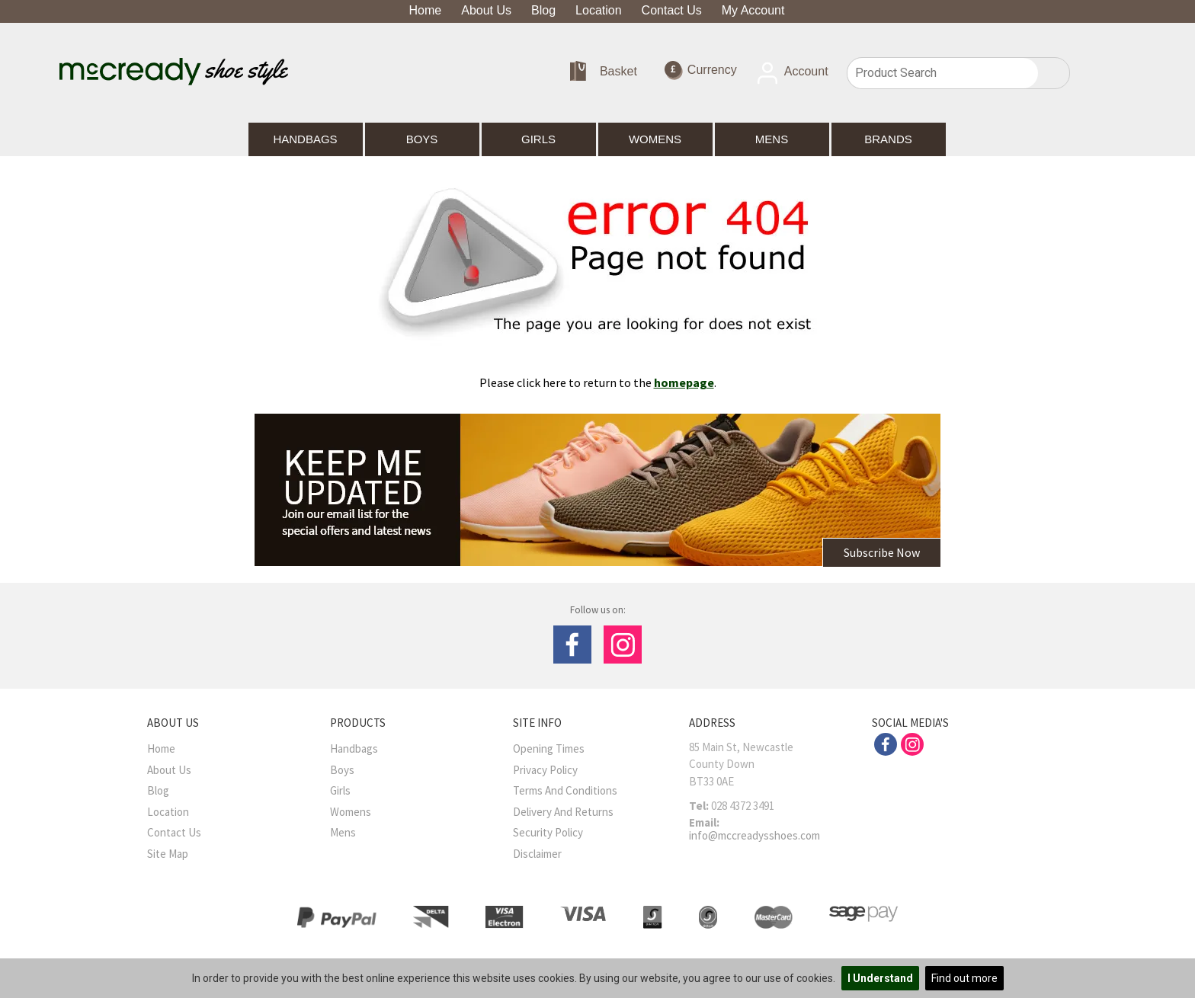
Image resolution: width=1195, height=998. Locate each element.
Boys (422, 139)
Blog (543, 10)
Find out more (964, 978)
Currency (701, 70)
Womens (655, 139)
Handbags (305, 139)
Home (425, 10)
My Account (753, 10)
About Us (486, 10)
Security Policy (548, 832)
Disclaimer (537, 853)
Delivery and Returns (563, 811)
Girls (538, 139)
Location (598, 10)
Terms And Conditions (565, 790)
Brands (888, 139)
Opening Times (549, 748)
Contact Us (672, 10)
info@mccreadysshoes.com (754, 835)
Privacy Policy (545, 770)
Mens (771, 139)
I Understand (880, 978)
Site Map (167, 853)
